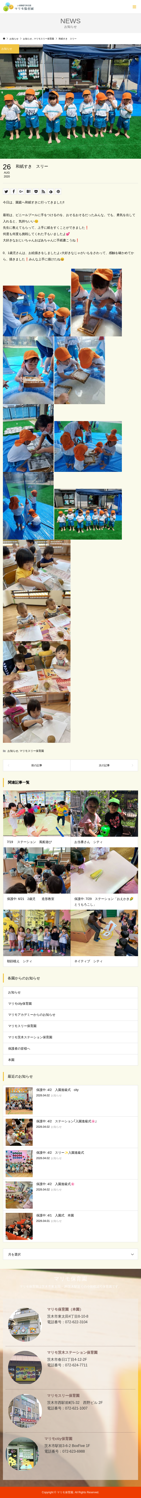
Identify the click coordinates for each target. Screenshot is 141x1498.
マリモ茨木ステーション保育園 (30, 1037)
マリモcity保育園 (20, 1003)
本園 (11, 1060)
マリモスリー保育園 (32, 750)
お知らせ (12, 750)
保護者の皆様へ (19, 1048)
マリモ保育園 (70, 1279)
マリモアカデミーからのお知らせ (31, 1014)
